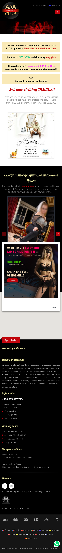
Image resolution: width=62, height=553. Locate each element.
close (54, 307)
